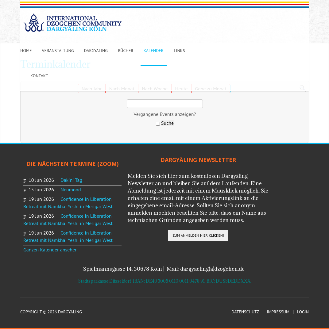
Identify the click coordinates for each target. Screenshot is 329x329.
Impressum (278, 312)
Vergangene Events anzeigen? (165, 114)
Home (26, 50)
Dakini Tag (71, 180)
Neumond (70, 189)
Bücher (126, 50)
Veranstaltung (58, 50)
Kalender (154, 50)
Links (179, 50)
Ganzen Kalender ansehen (50, 250)
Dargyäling (96, 50)
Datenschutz (245, 312)
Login (303, 312)
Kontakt (39, 75)
